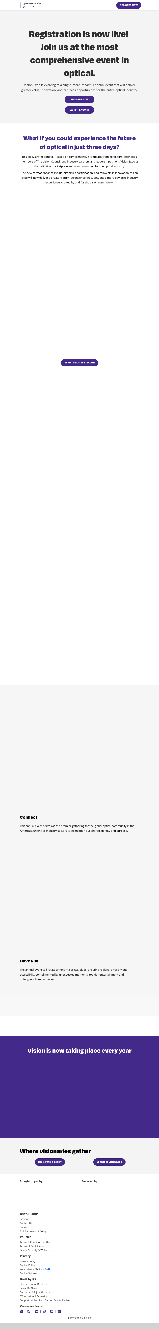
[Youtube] (52, 1311)
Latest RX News (28, 1288)
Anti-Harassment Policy (33, 1231)
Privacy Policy (28, 1261)
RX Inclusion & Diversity (33, 1296)
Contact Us (26, 1223)
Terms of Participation (32, 1246)
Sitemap (24, 1219)
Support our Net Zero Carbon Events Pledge (45, 1300)
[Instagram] (45, 1311)
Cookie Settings (28, 1273)
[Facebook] (29, 1311)
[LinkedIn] (37, 1311)
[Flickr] (60, 1311)
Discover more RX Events (34, 1284)
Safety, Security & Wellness (35, 1250)
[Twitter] (22, 1311)
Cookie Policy (27, 1265)
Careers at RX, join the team (35, 1292)
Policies (24, 1227)
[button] (128, 5)
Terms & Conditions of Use (35, 1242)
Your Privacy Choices (35, 1269)
